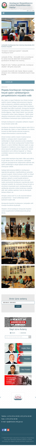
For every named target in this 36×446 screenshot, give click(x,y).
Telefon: (16, 416)
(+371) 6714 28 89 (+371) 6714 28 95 (19, 416)
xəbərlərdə (23, 333)
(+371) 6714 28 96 (11, 419)
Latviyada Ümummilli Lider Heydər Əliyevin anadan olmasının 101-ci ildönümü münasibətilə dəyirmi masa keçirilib (17, 72)
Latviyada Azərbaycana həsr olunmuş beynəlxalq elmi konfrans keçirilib (17, 45)
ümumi (13, 333)
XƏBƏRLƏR (9, 82)
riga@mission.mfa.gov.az (14, 421)
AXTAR (18, 306)
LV (30, 10)
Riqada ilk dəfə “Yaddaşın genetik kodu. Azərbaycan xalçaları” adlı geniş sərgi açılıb (17, 66)
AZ (27, 10)
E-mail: (12, 421)
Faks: (9, 419)
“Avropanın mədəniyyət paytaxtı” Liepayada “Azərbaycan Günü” (14, 51)
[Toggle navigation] (3, 13)
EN (33, 10)
